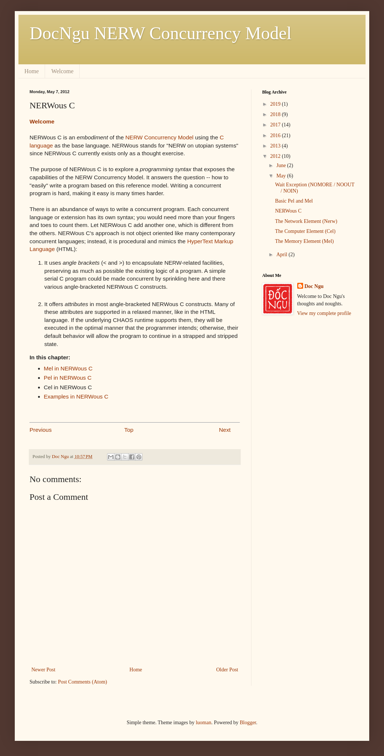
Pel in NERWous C (68, 377)
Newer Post (43, 669)
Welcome (62, 71)
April (282, 254)
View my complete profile (324, 313)
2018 (276, 114)
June (281, 165)
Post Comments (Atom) (82, 682)
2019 (276, 104)
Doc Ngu (314, 286)
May (281, 176)
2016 (276, 135)
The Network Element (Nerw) (306, 221)
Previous (41, 430)
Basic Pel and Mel (294, 201)
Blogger (248, 722)
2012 (276, 156)
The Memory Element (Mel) (304, 241)
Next (225, 430)
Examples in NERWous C (76, 396)
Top (129, 430)
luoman (203, 722)
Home (31, 71)
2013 (276, 146)
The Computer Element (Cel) (305, 231)
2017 (276, 125)
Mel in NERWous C (68, 368)
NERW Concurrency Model (159, 137)
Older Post (227, 669)
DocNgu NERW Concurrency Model (161, 33)
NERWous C (288, 211)
